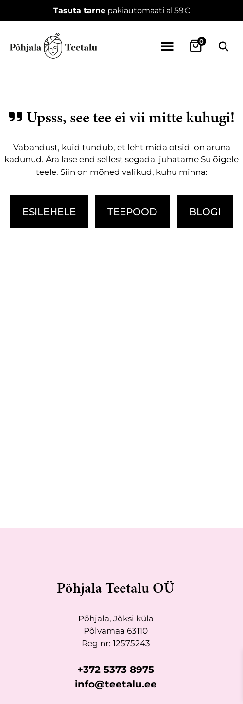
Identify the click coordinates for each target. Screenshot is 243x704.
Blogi (205, 212)
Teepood (132, 212)
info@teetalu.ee (116, 684)
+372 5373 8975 (115, 669)
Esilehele (49, 212)
